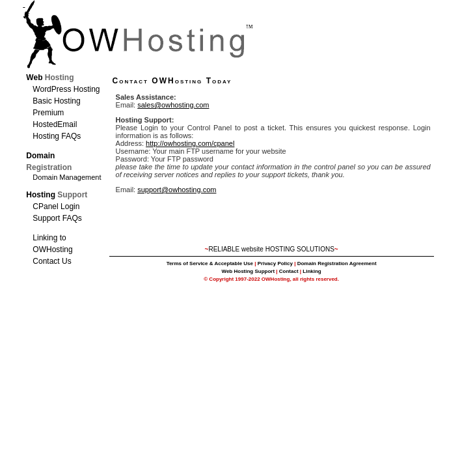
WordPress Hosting (66, 89)
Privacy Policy (275, 263)
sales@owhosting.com (173, 105)
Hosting (56, 194)
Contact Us (52, 261)
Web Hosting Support (248, 271)
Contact (289, 271)
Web (50, 77)
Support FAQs (57, 218)
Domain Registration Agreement (337, 263)
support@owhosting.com (176, 189)
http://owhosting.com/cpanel (190, 143)
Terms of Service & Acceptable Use (210, 263)
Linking (312, 271)
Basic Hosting (56, 101)
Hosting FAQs (57, 136)
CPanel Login (56, 206)
